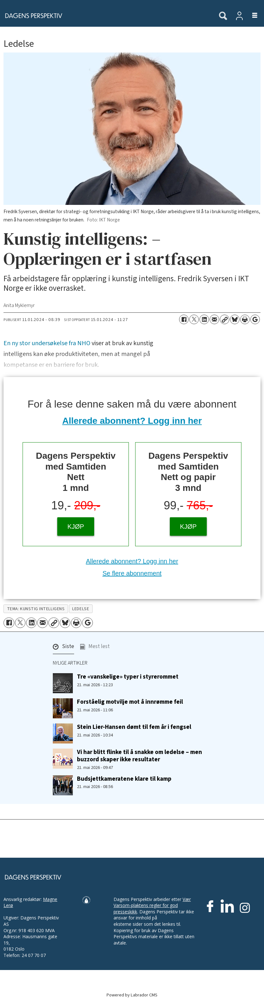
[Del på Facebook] (184, 319)
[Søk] (223, 16)
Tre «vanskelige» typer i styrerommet (127, 676)
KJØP (75, 526)
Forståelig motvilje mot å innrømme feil (130, 701)
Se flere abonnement (132, 573)
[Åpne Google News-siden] (255, 319)
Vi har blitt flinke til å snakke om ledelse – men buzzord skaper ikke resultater (139, 756)
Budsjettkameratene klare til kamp (124, 778)
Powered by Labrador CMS (132, 995)
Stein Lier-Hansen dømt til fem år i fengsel (134, 726)
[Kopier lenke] (224, 319)
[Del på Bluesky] (235, 319)
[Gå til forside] (106, 15)
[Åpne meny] (251, 16)
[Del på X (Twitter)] (194, 319)
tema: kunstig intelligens (36, 609)
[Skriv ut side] (245, 319)
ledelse (80, 609)
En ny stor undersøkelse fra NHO (46, 343)
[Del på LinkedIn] (204, 319)
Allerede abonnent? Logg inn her (132, 421)
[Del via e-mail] (214, 319)
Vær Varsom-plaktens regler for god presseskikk (152, 905)
